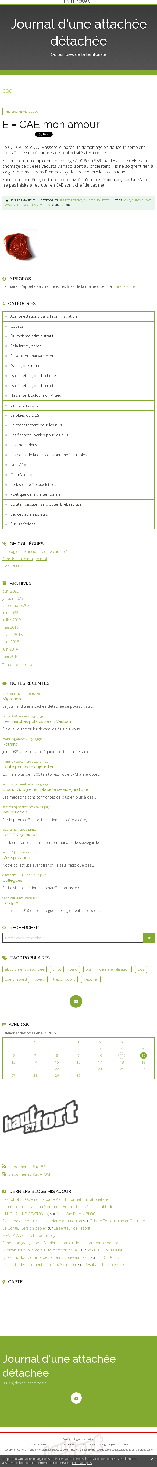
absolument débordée (24, 969)
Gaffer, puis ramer (26, 365)
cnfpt (56, 969)
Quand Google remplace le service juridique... (46, 789)
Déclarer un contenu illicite (19, 1449)
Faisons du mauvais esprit (33, 355)
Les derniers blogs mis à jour (44, 1444)
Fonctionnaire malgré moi (24, 558)
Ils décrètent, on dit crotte (33, 385)
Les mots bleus (23, 444)
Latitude (106, 1206)
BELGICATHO (108, 1257)
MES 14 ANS (12, 1235)
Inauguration (14, 812)
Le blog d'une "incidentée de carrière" (34, 551)
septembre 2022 (16, 605)
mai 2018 (10, 627)
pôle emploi (33, 205)
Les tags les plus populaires (113, 1444)
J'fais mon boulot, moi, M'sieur (36, 395)
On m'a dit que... (24, 474)
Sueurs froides (22, 523)
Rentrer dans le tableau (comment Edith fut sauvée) (46, 1206)
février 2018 (12, 634)
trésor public (64, 979)
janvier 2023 (12, 598)
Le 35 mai (12, 902)
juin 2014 (10, 649)
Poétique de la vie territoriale (35, 494)
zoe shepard (16, 979)
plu (88, 969)
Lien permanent (20, 200)
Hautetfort (88, 1439)
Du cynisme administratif (31, 335)
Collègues (12, 880)
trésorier (90, 979)
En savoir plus (82, 1463)
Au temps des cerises (107, 1242)
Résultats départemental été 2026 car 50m (39, 1264)
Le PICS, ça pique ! (20, 834)
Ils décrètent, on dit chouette (35, 375)
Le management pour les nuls (36, 425)
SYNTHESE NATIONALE (106, 1250)
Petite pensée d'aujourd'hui (28, 766)
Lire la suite (125, 286)
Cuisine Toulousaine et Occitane (117, 1220)
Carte (15, 1281)
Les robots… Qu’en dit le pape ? (30, 1199)
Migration (11, 698)
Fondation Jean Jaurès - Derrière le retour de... (41, 1242)
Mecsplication (16, 857)
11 (122, 1055)
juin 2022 (10, 612)
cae (127, 200)
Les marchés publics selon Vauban (36, 721)
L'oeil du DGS (14, 566)
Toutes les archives (18, 664)
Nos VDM (18, 464)
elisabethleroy (43, 1235)
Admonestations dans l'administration (43, 316)
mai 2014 (10, 656)
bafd (73, 969)
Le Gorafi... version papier (24, 1228)
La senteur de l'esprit (72, 1228)
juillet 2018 (11, 620)
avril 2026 (10, 591)
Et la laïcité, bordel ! (27, 345)
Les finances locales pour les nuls (39, 434)
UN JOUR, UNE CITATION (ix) (25, 1213)
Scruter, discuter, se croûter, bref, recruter (46, 504)
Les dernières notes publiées (79, 1444)
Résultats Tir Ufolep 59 (104, 1264)
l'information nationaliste (86, 1199)
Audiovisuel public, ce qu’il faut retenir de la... (40, 1250)
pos (141, 969)
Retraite (10, 744)
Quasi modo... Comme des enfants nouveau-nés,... (46, 1257)
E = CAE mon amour (51, 124)
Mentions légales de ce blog (52, 1449)
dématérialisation (114, 969)
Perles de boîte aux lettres (33, 484)
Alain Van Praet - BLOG (76, 1213)
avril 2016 (10, 642)
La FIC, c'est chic (24, 405)
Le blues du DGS (24, 415)
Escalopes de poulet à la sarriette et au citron (42, 1220)
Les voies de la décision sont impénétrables (48, 454)
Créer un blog (70, 1439)
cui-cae (138, 200)
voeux (40, 979)
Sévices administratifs (29, 514)
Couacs (16, 326)
